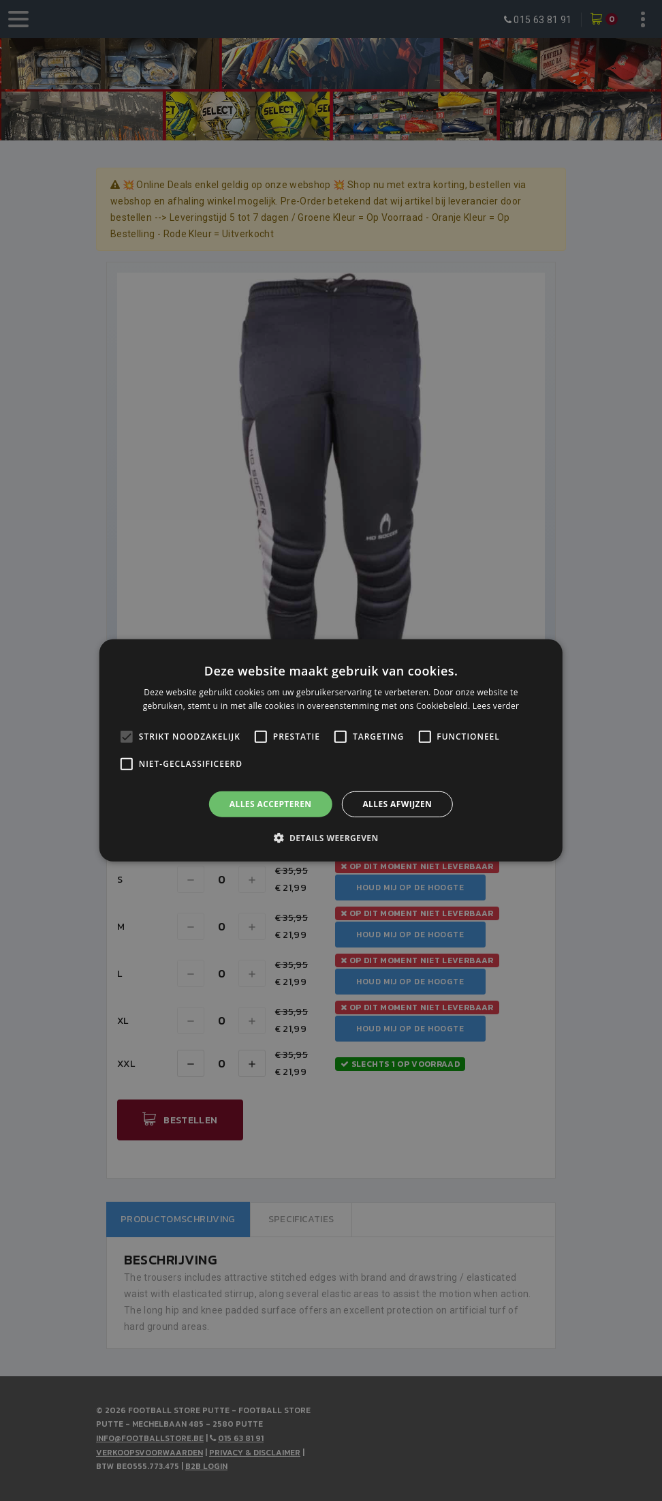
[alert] (331, 750)
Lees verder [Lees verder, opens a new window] (496, 706)
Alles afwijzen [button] (397, 804)
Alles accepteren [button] (271, 804)
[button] (330, 838)
